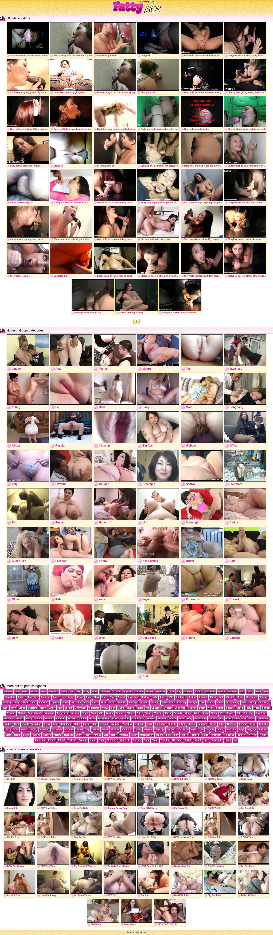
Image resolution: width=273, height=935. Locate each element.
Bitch (221, 724)
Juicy (78, 735)
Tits (60, 708)
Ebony (56, 697)
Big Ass (149, 692)
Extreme (188, 692)
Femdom (195, 735)
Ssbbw (221, 692)
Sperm (38, 718)
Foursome (40, 740)
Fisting (192, 697)
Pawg (213, 697)
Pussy (250, 692)
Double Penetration (31, 724)
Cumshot (60, 718)
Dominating (262, 718)
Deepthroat (65, 724)
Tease (24, 729)
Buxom (131, 708)
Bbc (242, 692)
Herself (197, 740)
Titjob (214, 713)
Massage (159, 729)
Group (155, 740)
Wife (171, 697)
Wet (222, 713)
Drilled (8, 724)
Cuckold (145, 697)
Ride (104, 697)
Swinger (193, 702)
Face (221, 718)
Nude (256, 708)
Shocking (32, 708)
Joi (235, 740)
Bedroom (139, 724)
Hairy (86, 692)
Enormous (133, 697)
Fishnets (241, 735)
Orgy (139, 713)
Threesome (251, 697)
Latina (138, 729)
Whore (130, 713)
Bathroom (127, 729)
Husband (68, 735)
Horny (93, 740)
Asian (112, 697)
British (252, 724)
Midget (21, 713)
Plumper (115, 729)
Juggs (87, 735)
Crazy (163, 697)
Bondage (202, 724)
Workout (49, 718)
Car (16, 729)
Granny (8, 692)
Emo (251, 718)
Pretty (220, 702)
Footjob (263, 735)
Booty (43, 708)
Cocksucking (82, 729)
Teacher (158, 713)
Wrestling (127, 724)
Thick (103, 702)
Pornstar (120, 713)
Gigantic (144, 702)
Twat (93, 713)
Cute (55, 724)
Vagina (20, 718)
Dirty (189, 718)
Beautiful (115, 724)
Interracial (216, 735)
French (51, 740)
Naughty (165, 740)
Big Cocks (181, 697)
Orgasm (55, 702)
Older (96, 697)
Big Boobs (160, 724)
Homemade (216, 740)
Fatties (184, 735)
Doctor (148, 713)
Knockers (49, 713)
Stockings (264, 702)
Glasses (137, 740)
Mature (34, 692)
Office (171, 692)
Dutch (77, 724)
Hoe (206, 740)
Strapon (192, 708)
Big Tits (172, 724)
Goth (146, 740)
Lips (200, 729)
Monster (168, 708)
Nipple (85, 713)
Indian (86, 724)
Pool (244, 702)
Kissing (57, 735)
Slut (113, 708)
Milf (266, 692)
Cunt (16, 724)
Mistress (72, 718)
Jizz (106, 735)
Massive (148, 729)
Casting (33, 729)
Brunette (263, 724)
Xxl (147, 708)
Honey (228, 740)
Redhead (43, 702)
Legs (241, 729)
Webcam (160, 692)
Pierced (252, 735)
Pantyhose (137, 718)
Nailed (187, 740)
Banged (230, 713)
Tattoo (83, 718)
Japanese (53, 692)
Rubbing (219, 708)
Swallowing (103, 718)
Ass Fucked (68, 697)
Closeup (139, 692)
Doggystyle (62, 713)
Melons (159, 735)
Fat (72, 692)
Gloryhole (125, 740)
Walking (230, 697)
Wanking (7, 702)
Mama (25, 692)
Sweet (25, 702)
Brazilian (231, 724)
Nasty (205, 713)
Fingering (229, 735)
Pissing (133, 702)
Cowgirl (243, 724)
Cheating (44, 729)
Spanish (266, 708)
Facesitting (200, 718)
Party (248, 708)
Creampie (210, 692)
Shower (75, 713)
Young (64, 692)
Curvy (105, 708)
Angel (52, 708)
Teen (43, 692)
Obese (240, 697)
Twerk (5, 708)
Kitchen (47, 735)
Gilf (73, 702)
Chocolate (57, 729)
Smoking (162, 718)
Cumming (248, 713)
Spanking (181, 702)
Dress (47, 724)
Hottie (17, 735)
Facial (105, 729)
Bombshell (180, 708)
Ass (210, 708)
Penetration (168, 702)
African (116, 692)
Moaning (124, 718)
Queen (212, 718)
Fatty (168, 735)
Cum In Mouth (35, 713)
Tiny (179, 692)
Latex (8, 735)
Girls (101, 740)
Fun (176, 735)
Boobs (213, 724)
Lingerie (210, 729)
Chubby (69, 729)
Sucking (155, 702)
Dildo (197, 713)
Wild (101, 713)
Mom (94, 692)
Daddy (21, 697)
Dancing (203, 697)
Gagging (83, 740)
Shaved (230, 708)
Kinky (168, 713)
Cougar (198, 692)
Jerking (97, 735)
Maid (193, 729)
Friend (61, 740)
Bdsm (202, 708)
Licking (220, 729)
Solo (88, 697)
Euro (244, 718)
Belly (149, 724)
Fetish (205, 735)
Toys (13, 708)
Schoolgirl (10, 697)
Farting (253, 702)
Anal (17, 692)
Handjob (36, 735)
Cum (94, 724)
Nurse (188, 713)
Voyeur (121, 697)
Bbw (79, 692)
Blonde (191, 724)
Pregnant (45, 697)
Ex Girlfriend (232, 718)
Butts (140, 708)
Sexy (17, 702)
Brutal (80, 697)
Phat (86, 702)
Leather (263, 729)
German (122, 702)
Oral (221, 697)
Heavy (29, 718)
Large (26, 735)
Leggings (251, 729)
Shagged (156, 708)
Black (181, 718)
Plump (121, 708)
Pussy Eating (232, 702)
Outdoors (9, 718)
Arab (33, 702)
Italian (134, 735)
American (261, 713)
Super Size (33, 697)
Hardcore (177, 740)
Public (173, 718)
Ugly (155, 697)
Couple (95, 729)
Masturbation (146, 735)
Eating (22, 708)
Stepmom (232, 692)
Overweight (80, 708)
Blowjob (11, 713)
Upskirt (68, 708)
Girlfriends (112, 740)
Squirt (112, 702)
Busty (8, 729)
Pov (79, 702)
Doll (202, 702)
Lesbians (231, 729)
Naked (240, 708)
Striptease (94, 708)
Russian (127, 692)
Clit (238, 713)
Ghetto (109, 713)
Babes (65, 702)
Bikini (182, 724)
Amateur (124, 735)
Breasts (104, 724)
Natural (210, 702)
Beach (92, 718)
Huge (258, 692)
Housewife (182, 729)
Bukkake (178, 713)
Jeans (114, 735)
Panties (264, 697)
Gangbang (105, 692)
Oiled (115, 718)
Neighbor (150, 718)
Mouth (95, 702)
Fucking (72, 740)
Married (170, 729)
